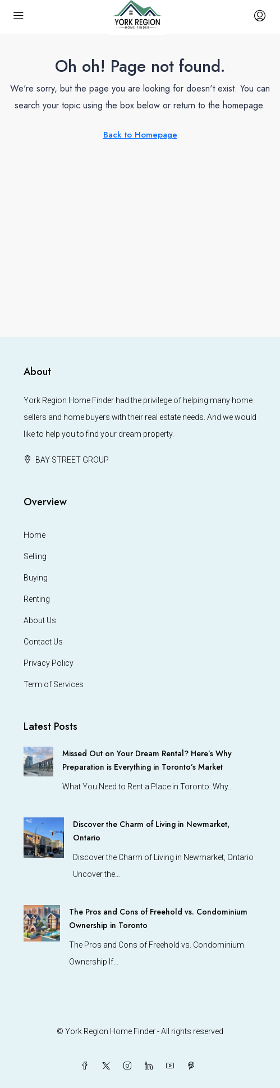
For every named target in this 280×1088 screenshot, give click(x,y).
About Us (40, 620)
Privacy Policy (49, 663)
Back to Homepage (140, 135)
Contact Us (43, 641)
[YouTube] (172, 1066)
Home (34, 535)
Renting (37, 599)
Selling (35, 556)
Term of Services (54, 684)
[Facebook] (87, 1066)
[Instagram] (129, 1066)
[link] (38, 760)
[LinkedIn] (151, 1066)
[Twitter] (108, 1066)
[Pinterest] (193, 1066)
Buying (36, 577)
